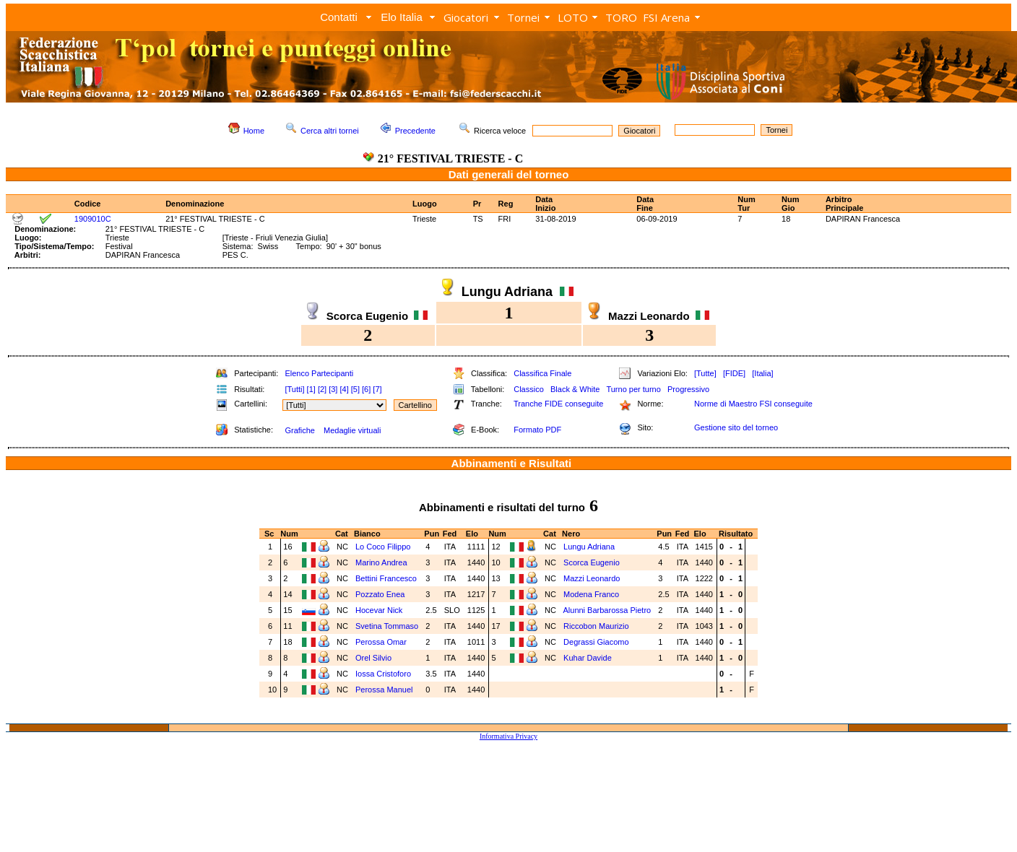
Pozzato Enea (380, 594)
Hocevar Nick (378, 610)
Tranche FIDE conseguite (558, 403)
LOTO (573, 17)
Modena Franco (591, 594)
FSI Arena (666, 17)
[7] (377, 389)
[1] (311, 389)
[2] (322, 389)
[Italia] (762, 373)
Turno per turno (633, 389)
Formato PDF (537, 429)
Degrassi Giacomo (595, 642)
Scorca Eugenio (591, 562)
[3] (333, 389)
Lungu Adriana (589, 546)
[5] (355, 389)
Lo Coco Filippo (382, 546)
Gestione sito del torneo (736, 427)
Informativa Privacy (508, 736)
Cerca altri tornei (329, 130)
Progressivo (688, 389)
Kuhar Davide (587, 657)
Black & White (575, 389)
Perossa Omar (381, 642)
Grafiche (300, 430)
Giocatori (465, 17)
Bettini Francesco (386, 578)
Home (253, 130)
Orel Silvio (373, 657)
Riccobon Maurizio (595, 626)
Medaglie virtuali (352, 430)
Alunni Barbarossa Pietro (607, 610)
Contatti (339, 17)
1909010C (92, 218)
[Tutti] (294, 389)
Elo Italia (402, 17)
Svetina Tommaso (386, 626)
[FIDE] (734, 373)
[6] (366, 389)
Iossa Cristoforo (383, 673)
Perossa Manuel (384, 689)
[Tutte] (705, 373)
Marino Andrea (381, 562)
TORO (621, 17)
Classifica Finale (542, 373)
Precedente (415, 130)
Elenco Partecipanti (319, 373)
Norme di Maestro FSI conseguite (753, 403)
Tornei (523, 17)
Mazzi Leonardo (591, 578)
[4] (343, 389)
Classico (529, 389)
